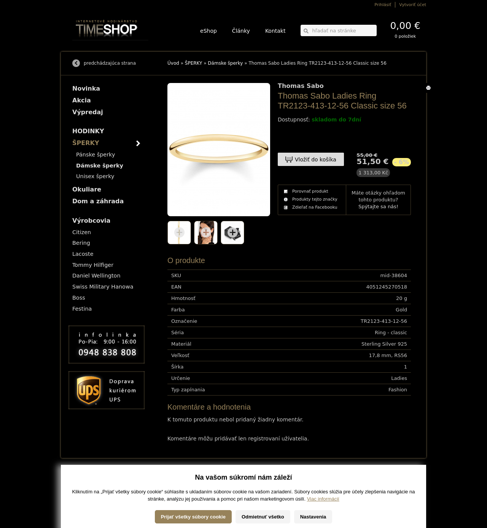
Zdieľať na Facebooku (314, 207)
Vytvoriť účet (412, 4)
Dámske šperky (225, 63)
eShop (208, 31)
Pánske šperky (95, 155)
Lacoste (83, 254)
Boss (78, 298)
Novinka (86, 88)
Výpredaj (87, 112)
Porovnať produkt (310, 191)
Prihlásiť (382, 4)
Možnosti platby (85, 484)
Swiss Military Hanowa (103, 287)
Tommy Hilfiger (92, 265)
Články (241, 31)
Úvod (173, 63)
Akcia (81, 100)
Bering (81, 243)
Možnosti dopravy (87, 478)
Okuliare (86, 189)
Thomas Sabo (301, 86)
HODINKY (88, 131)
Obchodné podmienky (91, 489)
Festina (82, 309)
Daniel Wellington (96, 276)
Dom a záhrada (98, 201)
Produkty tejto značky (314, 199)
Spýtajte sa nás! (378, 206)
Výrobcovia (91, 220)
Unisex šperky (95, 176)
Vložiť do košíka (315, 159)
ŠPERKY (193, 63)
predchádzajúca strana (110, 63)
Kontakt (275, 31)
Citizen (81, 232)
